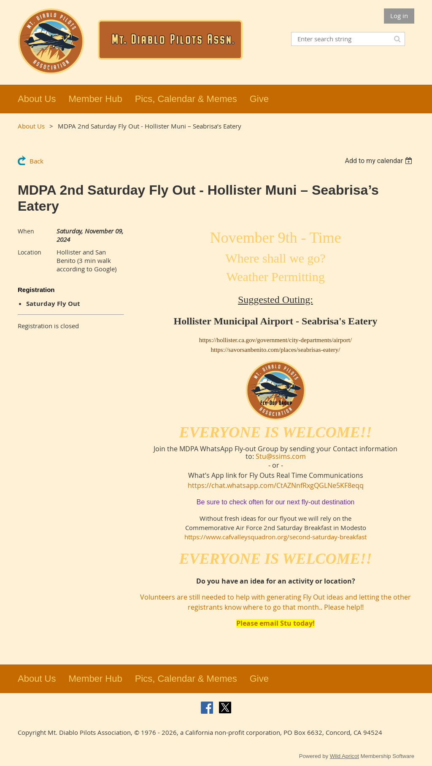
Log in (399, 15)
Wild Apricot (344, 756)
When (26, 231)
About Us (31, 126)
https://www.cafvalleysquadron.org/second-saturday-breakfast (275, 537)
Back (36, 161)
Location (29, 252)
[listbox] (379, 160)
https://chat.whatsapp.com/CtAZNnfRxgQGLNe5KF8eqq (276, 485)
